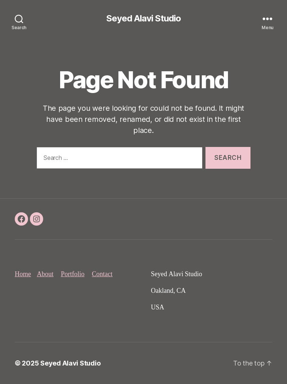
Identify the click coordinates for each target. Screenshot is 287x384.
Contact (102, 274)
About (45, 274)
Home (23, 274)
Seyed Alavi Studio (143, 18)
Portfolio (72, 274)
